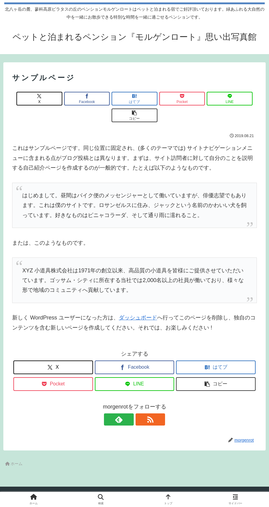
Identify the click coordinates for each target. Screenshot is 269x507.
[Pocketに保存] (155, 98)
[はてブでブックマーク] (113, 98)
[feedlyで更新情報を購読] (128, 403)
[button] (237, 98)
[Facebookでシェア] (72, 98)
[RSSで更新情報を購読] (142, 403)
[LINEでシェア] (196, 98)
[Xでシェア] (31, 98)
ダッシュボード (138, 301)
